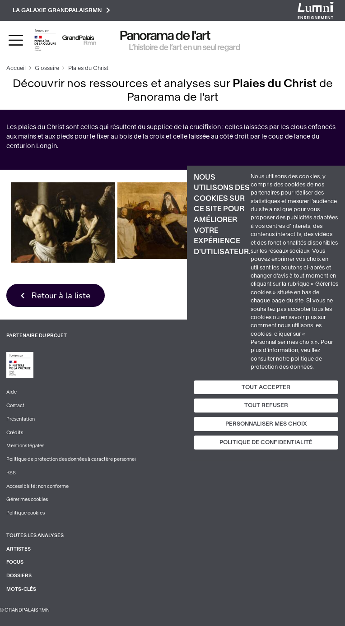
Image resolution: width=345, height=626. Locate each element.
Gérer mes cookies (27, 499)
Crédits (14, 432)
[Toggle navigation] (15, 40)
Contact (15, 405)
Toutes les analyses (35, 535)
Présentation (20, 419)
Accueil (16, 68)
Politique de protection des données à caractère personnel (71, 459)
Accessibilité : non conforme (37, 486)
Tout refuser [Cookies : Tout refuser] (266, 405)
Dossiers (19, 575)
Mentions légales (25, 445)
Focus (14, 562)
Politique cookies (25, 512)
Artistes (18, 549)
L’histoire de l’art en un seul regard (184, 47)
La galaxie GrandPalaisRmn (61, 10)
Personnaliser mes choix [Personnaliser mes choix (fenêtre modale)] (266, 424)
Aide (11, 392)
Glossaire (47, 68)
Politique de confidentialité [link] (265, 442)
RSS (11, 472)
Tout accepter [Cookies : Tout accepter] (266, 387)
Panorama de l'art (165, 35)
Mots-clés (21, 589)
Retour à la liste (60, 295)
